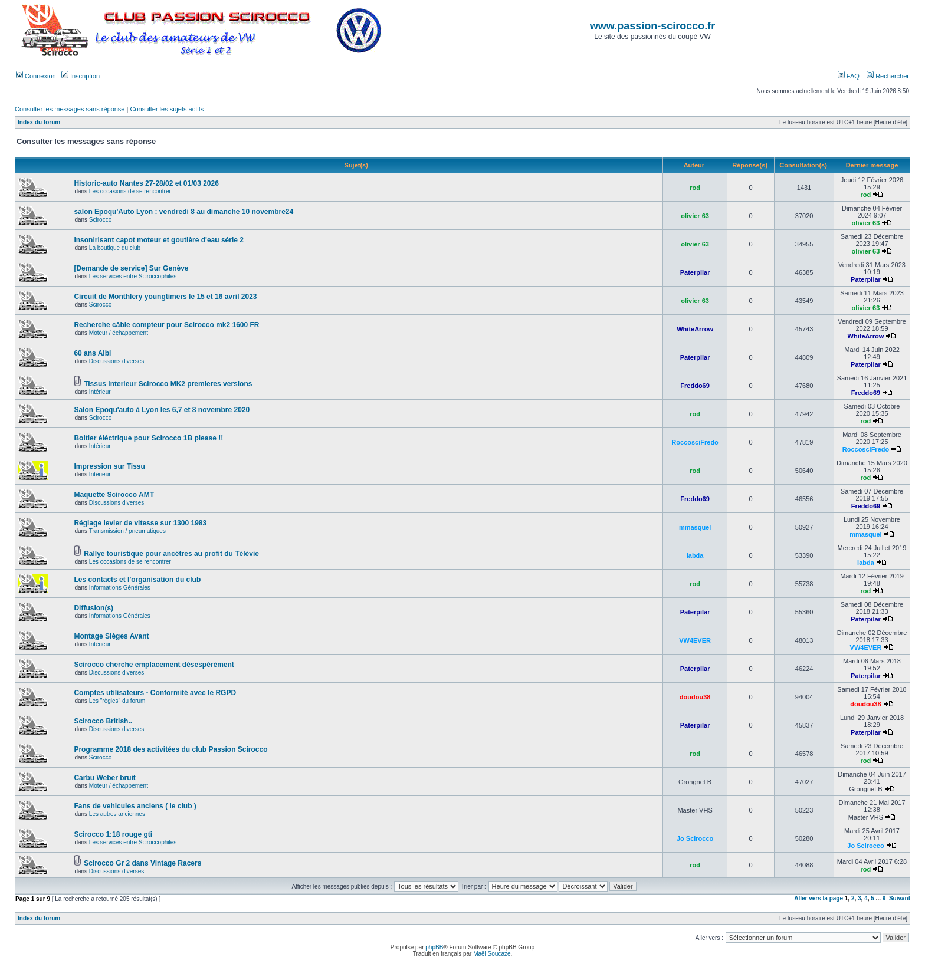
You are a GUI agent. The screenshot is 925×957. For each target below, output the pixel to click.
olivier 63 (695, 215)
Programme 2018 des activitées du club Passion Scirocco (170, 749)
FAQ (849, 76)
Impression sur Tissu (109, 466)
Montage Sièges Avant (111, 636)
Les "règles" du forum (117, 701)
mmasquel (695, 527)
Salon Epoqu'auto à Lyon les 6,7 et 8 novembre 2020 (162, 410)
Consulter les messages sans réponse (69, 109)
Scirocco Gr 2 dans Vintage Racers (142, 863)
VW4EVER (695, 640)
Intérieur (100, 392)
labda (695, 555)
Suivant (899, 898)
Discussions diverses (116, 361)
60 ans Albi (92, 353)
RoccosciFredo (694, 442)
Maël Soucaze (491, 954)
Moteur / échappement (118, 333)
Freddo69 (695, 385)
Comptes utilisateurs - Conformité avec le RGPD (155, 693)
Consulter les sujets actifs (167, 109)
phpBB (434, 947)
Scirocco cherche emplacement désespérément (154, 664)
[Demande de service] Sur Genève (131, 268)
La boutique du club (114, 248)
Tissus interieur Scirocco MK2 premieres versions (168, 384)
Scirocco (100, 219)
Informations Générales (119, 587)
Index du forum (39, 122)
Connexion (36, 76)
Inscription (80, 76)
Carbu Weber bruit (104, 778)
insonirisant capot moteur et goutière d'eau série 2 (159, 240)
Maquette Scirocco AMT (114, 495)
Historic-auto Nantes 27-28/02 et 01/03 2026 (146, 183)
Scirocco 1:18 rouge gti (113, 834)
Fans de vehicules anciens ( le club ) (135, 806)
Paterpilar (695, 272)
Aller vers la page (819, 898)
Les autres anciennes (117, 814)
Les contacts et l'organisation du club (137, 579)
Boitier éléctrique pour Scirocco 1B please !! (148, 438)
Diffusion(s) (93, 608)
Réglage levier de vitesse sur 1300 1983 (140, 523)
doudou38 (695, 697)
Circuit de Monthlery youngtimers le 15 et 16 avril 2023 (165, 296)
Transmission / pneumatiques (127, 531)
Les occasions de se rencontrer (130, 191)
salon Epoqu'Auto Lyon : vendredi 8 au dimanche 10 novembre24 (183, 212)
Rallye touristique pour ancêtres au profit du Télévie (171, 554)
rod (695, 187)
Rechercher (888, 76)
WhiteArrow (695, 329)
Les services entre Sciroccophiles (132, 276)
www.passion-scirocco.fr (652, 26)
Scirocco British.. (103, 721)
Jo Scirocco (695, 838)
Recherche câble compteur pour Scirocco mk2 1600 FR (166, 325)
